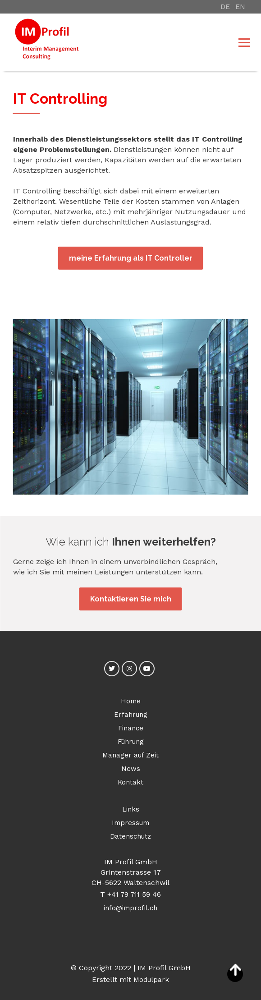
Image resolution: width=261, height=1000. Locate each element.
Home (131, 701)
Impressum (130, 823)
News (130, 769)
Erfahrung (130, 715)
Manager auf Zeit (130, 755)
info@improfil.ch (130, 908)
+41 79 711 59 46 (134, 894)
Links (130, 809)
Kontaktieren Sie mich (130, 599)
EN (240, 6)
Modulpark (151, 980)
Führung (131, 742)
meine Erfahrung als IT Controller (130, 258)
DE (225, 6)
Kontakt (130, 782)
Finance (130, 728)
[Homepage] (107, 42)
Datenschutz (130, 836)
